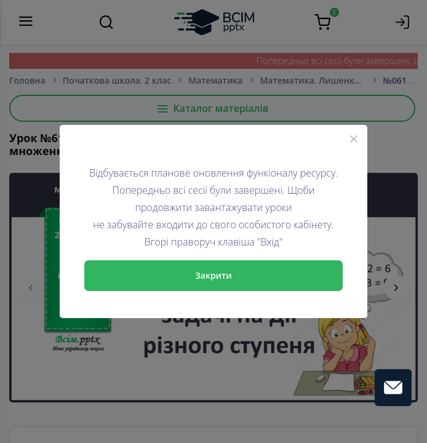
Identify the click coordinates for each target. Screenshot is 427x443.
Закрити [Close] (213, 275)
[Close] (353, 138)
